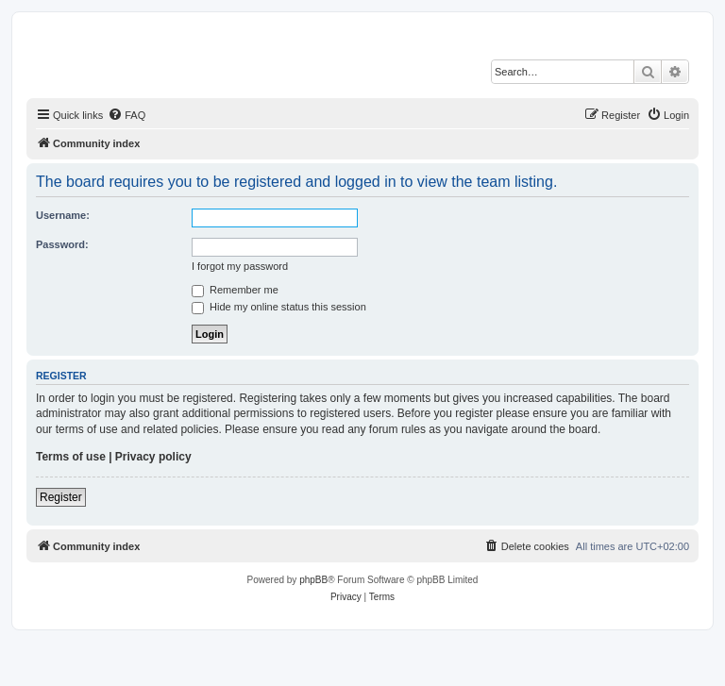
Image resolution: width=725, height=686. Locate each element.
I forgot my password (240, 266)
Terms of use (71, 456)
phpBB (313, 580)
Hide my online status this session (279, 306)
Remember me (235, 289)
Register (61, 497)
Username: (63, 215)
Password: (62, 244)
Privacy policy (153, 456)
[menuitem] (126, 115)
